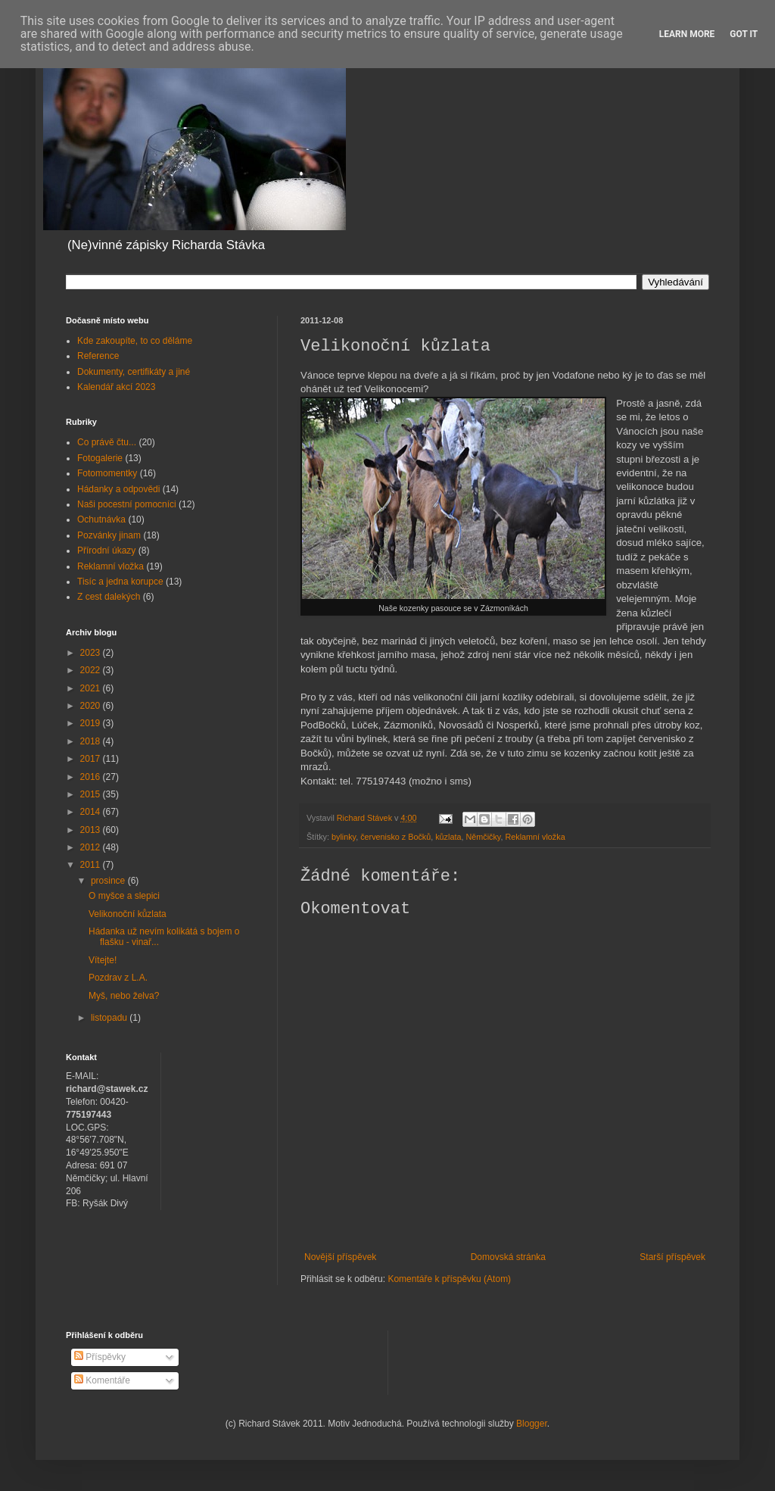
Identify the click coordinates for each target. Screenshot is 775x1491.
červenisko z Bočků (395, 836)
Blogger (531, 1423)
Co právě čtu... (106, 442)
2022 (91, 670)
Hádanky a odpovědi (118, 489)
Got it (744, 34)
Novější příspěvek (340, 1257)
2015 (91, 794)
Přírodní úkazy (106, 550)
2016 (91, 777)
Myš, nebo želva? (124, 995)
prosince (109, 880)
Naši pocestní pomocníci (126, 504)
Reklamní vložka (535, 836)
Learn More (687, 34)
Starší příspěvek (672, 1257)
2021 (91, 688)
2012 (91, 847)
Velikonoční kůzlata (128, 914)
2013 (91, 830)
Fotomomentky (107, 473)
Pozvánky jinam (109, 535)
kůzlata (448, 836)
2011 (91, 864)
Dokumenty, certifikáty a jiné (133, 372)
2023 (91, 652)
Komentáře (102, 1380)
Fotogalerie (100, 458)
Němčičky (482, 836)
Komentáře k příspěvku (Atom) (449, 1279)
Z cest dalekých (108, 596)
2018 (91, 741)
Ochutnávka (101, 519)
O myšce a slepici (124, 896)
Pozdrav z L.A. (118, 977)
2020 (91, 705)
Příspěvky (100, 1357)
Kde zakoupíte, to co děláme (134, 340)
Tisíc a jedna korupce (120, 581)
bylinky (343, 836)
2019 (91, 723)
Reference (98, 356)
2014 (91, 811)
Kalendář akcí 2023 (116, 387)
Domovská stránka (508, 1257)
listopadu (110, 1017)
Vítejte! (103, 960)
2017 (91, 758)
